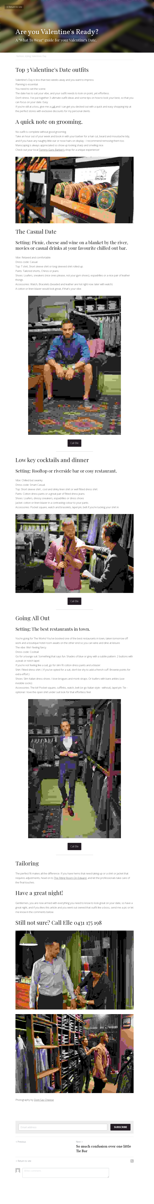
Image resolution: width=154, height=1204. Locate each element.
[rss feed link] (137, 1169)
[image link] (77, 191)
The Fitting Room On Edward (60, 879)
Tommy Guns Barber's (52, 149)
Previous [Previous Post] (20, 1149)
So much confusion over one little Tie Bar (106, 1157)
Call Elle (77, 441)
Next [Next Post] (82, 1149)
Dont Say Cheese (44, 1108)
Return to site (14, 6)
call (53, 106)
